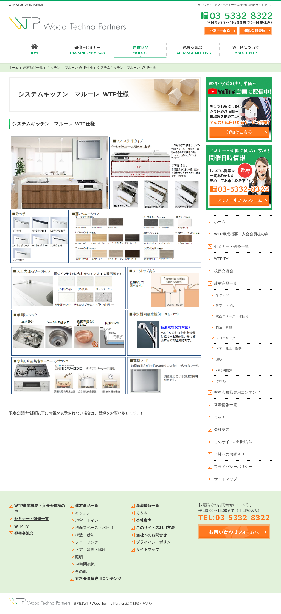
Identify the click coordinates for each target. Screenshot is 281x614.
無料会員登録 (255, 31)
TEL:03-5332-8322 (236, 18)
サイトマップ (225, 479)
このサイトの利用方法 (233, 442)
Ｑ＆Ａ (219, 417)
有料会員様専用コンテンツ (237, 392)
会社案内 (221, 429)
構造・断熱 (224, 327)
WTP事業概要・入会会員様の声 (241, 234)
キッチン (222, 295)
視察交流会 (223, 271)
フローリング (225, 338)
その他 (221, 381)
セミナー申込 (221, 31)
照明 (219, 359)
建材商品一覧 (225, 283)
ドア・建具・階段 (229, 349)
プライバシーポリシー (233, 466)
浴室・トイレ (225, 306)
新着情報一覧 (225, 405)
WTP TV (221, 258)
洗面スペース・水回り (232, 316)
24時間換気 (224, 370)
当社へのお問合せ (229, 454)
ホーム (220, 221)
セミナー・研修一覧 (231, 246)
